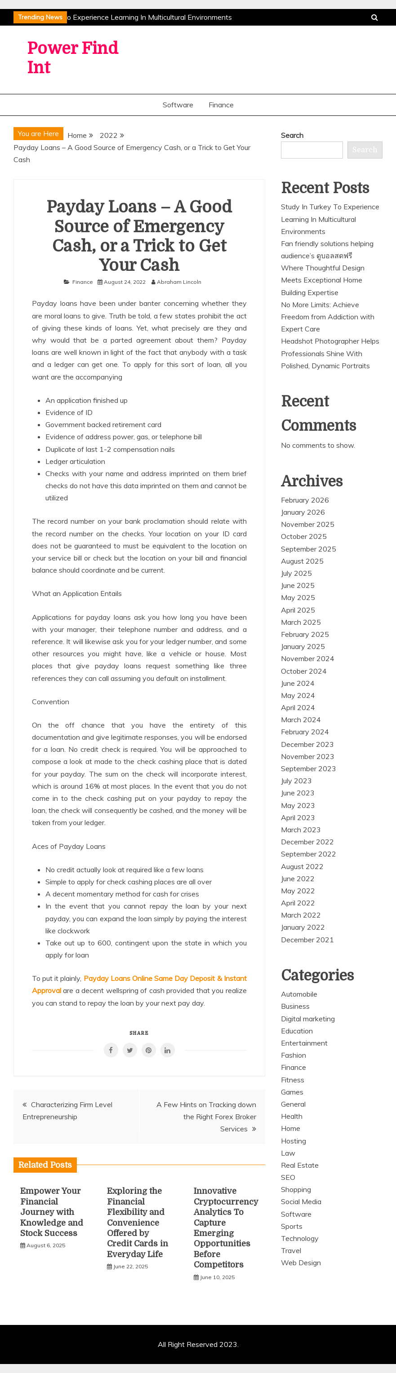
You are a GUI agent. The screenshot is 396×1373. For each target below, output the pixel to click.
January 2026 (303, 512)
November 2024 (307, 658)
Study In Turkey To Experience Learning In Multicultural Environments (121, 17)
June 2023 (298, 792)
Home (290, 1128)
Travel (291, 1250)
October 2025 (304, 536)
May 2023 (298, 805)
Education (297, 1030)
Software (178, 104)
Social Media (301, 1201)
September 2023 (308, 768)
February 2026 (305, 499)
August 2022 (302, 866)
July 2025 (296, 573)
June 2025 (298, 585)
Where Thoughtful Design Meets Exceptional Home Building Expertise (323, 279)
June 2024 (298, 683)
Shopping (296, 1189)
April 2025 (298, 609)
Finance (221, 104)
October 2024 (304, 671)
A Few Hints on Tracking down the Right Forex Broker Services (206, 1116)
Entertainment (304, 1042)
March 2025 (301, 622)
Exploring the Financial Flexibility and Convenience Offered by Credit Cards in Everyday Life (137, 1222)
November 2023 (307, 756)
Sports (292, 1226)
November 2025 (307, 524)
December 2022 (307, 841)
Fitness (292, 1079)
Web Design (301, 1262)
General (293, 1103)
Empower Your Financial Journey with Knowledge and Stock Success (51, 1212)
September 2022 (308, 853)
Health (292, 1116)
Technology (300, 1238)
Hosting (293, 1140)
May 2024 (298, 695)
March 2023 (301, 829)
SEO (288, 1177)
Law (288, 1152)
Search (292, 135)
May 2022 (298, 890)
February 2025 (305, 634)
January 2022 (303, 927)
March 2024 (301, 719)
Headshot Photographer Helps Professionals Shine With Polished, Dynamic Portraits (330, 353)
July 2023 (296, 780)
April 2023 (298, 817)
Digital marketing (308, 1018)
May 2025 (298, 597)
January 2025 (303, 646)
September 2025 (308, 548)
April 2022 (298, 902)
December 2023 (307, 744)
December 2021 (307, 939)
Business (295, 1006)
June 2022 (298, 878)
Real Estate (300, 1165)
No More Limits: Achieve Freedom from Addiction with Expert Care (327, 316)
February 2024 (305, 731)
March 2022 (301, 914)
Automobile (299, 993)
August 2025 (302, 560)
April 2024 (298, 707)
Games (292, 1091)
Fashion (293, 1055)
